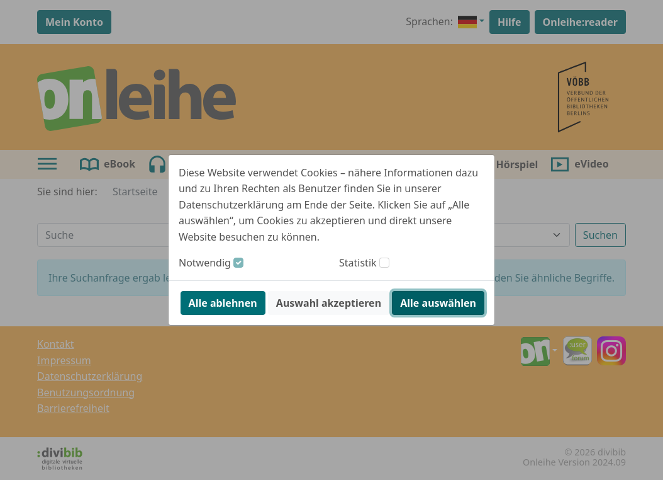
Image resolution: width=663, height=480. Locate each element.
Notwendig (205, 263)
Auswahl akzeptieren (328, 303)
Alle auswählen (438, 303)
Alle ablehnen (223, 303)
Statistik (358, 263)
